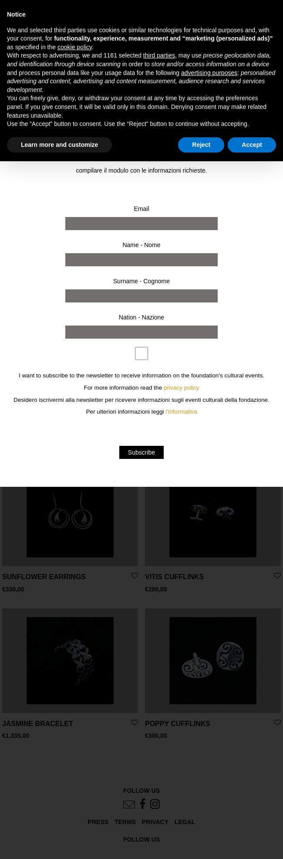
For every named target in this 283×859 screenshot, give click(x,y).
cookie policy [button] (74, 47)
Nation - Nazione (141, 317)
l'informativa (181, 411)
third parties (159, 55)
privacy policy (181, 387)
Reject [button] (201, 144)
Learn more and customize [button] (59, 144)
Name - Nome (141, 244)
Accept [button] (252, 144)
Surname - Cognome (141, 281)
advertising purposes (209, 72)
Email (141, 208)
